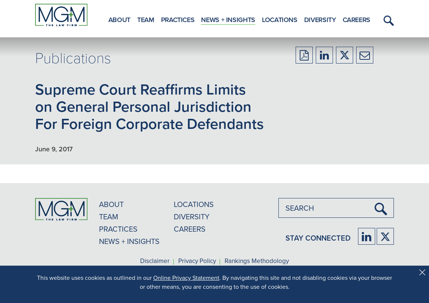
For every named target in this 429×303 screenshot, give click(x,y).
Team (145, 19)
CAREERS (190, 228)
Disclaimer (155, 261)
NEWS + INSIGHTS (129, 241)
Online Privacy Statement (186, 277)
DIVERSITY (192, 216)
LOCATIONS (194, 204)
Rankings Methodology (257, 261)
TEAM (108, 216)
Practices (178, 19)
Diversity (320, 19)
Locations (279, 19)
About (119, 19)
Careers (356, 19)
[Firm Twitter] (385, 236)
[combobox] (336, 208)
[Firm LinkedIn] (366, 236)
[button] (387, 20)
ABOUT (111, 204)
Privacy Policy (197, 261)
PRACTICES (118, 228)
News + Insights (228, 19)
